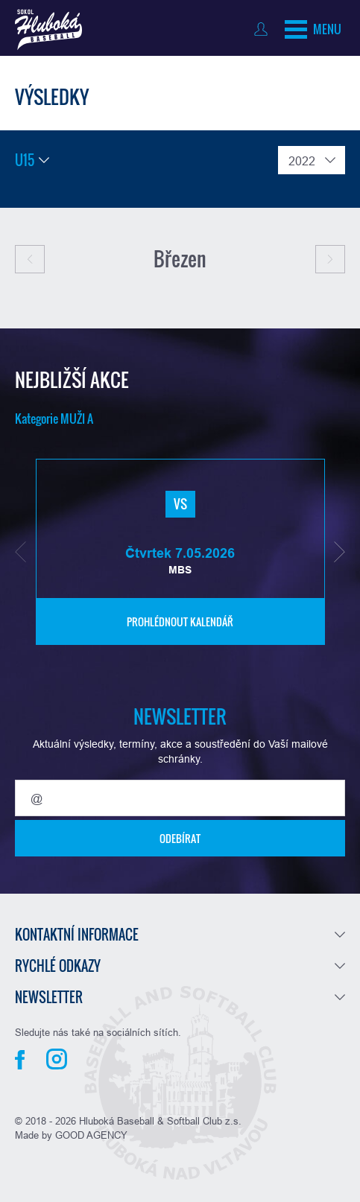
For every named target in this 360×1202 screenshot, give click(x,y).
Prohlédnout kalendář (180, 621)
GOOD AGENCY (91, 1135)
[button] (20, 551)
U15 (24, 160)
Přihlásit (264, 29)
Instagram (56, 1059)
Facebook (20, 1059)
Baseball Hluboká (48, 30)
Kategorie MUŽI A (54, 418)
